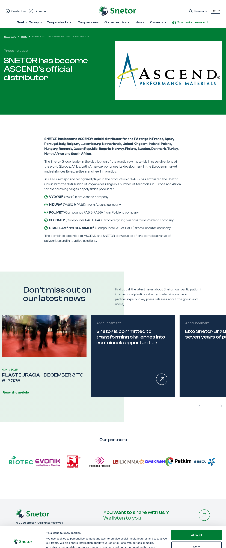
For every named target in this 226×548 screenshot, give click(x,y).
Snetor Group (28, 22)
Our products (58, 22)
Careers (156, 22)
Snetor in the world (192, 22)
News (139, 22)
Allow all (196, 515)
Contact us (18, 11)
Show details (54, 541)
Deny (196, 526)
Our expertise (115, 22)
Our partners (88, 22)
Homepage (10, 36)
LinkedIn (40, 11)
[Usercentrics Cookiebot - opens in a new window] (22, 541)
